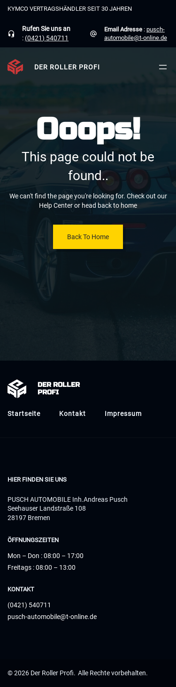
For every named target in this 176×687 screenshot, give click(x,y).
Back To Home (88, 237)
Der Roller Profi (67, 67)
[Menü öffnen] (162, 67)
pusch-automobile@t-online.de (52, 616)
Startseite (24, 413)
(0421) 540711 (47, 38)
